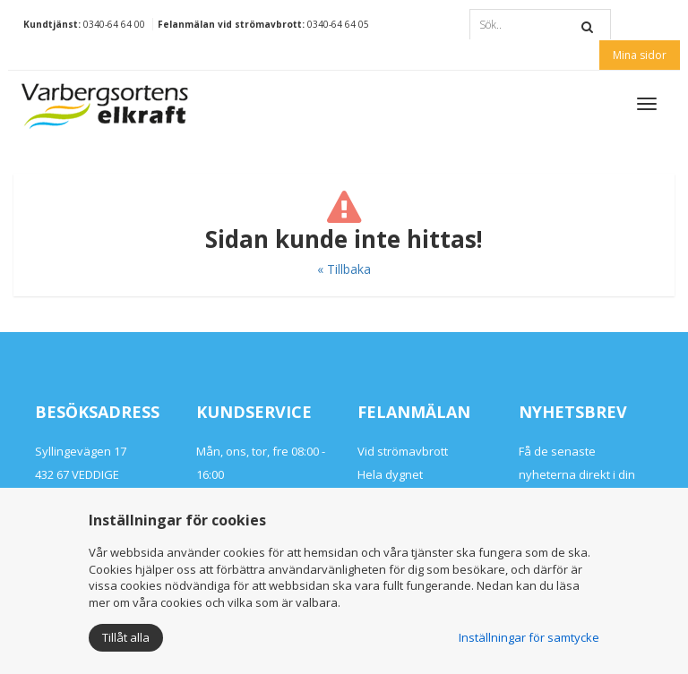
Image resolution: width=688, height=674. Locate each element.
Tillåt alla (126, 637)
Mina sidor (639, 55)
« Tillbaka (344, 268)
